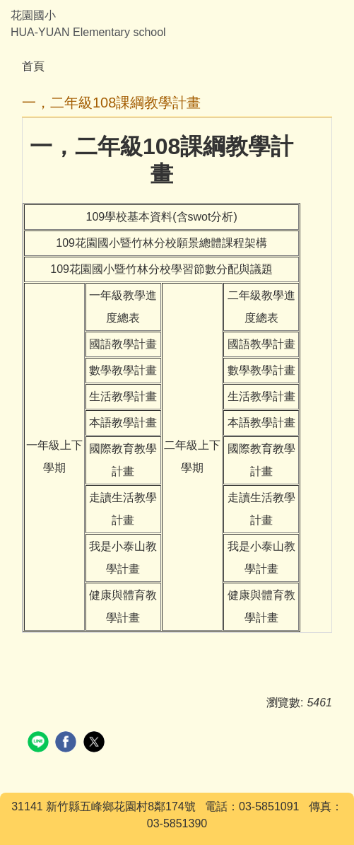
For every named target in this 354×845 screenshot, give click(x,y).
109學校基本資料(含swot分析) (161, 217)
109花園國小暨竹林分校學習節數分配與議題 (161, 269)
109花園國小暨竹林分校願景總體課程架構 (161, 243)
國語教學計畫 (123, 344)
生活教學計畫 (123, 396)
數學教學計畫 (123, 370)
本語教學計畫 (123, 422)
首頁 (33, 66)
